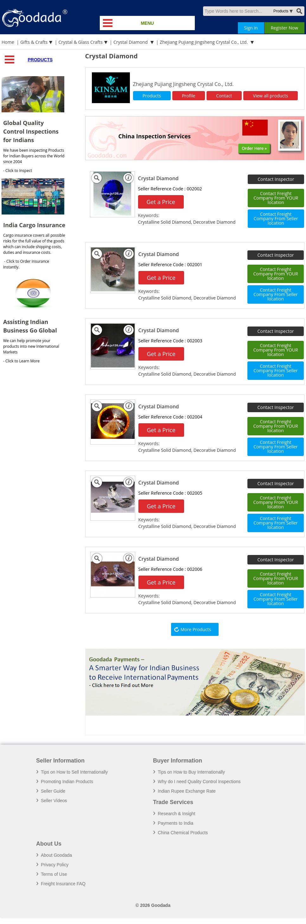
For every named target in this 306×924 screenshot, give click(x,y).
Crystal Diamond (131, 42)
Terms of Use (54, 874)
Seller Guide (53, 791)
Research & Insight (176, 813)
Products (40, 59)
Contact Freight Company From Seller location (276, 218)
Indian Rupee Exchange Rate (187, 791)
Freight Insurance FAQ (63, 883)
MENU (147, 23)
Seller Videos (54, 800)
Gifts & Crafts (34, 42)
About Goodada (56, 855)
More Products (196, 629)
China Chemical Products (183, 832)
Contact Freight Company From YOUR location (275, 197)
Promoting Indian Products (67, 781)
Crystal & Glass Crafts (81, 42)
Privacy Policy (54, 864)
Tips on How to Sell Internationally (74, 772)
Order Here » (254, 148)
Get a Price (161, 202)
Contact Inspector (276, 179)
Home (8, 42)
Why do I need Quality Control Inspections (199, 781)
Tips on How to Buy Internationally (191, 772)
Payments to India (175, 823)
